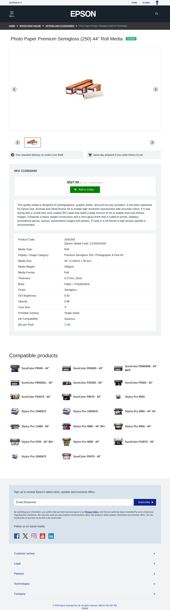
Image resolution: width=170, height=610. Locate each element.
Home (134, 3)
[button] (32, 142)
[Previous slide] (14, 89)
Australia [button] (14, 3)
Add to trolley (86, 189)
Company (19, 593)
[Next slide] (155, 89)
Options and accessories (59, 26)
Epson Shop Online (30, 26)
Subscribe (144, 502)
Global (146, 3)
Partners (19, 573)
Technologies (22, 583)
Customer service (24, 553)
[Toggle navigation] (11, 13)
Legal (17, 563)
